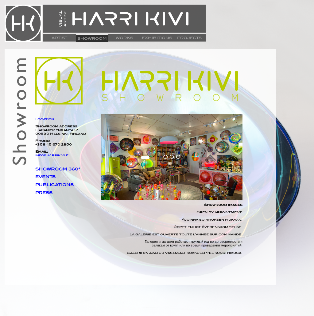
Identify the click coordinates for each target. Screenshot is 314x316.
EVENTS (45, 177)
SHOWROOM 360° (57, 169)
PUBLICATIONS (54, 185)
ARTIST (59, 38)
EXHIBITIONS (157, 38)
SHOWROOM (92, 38)
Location (44, 119)
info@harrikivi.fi (52, 155)
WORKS (124, 38)
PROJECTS (189, 38)
